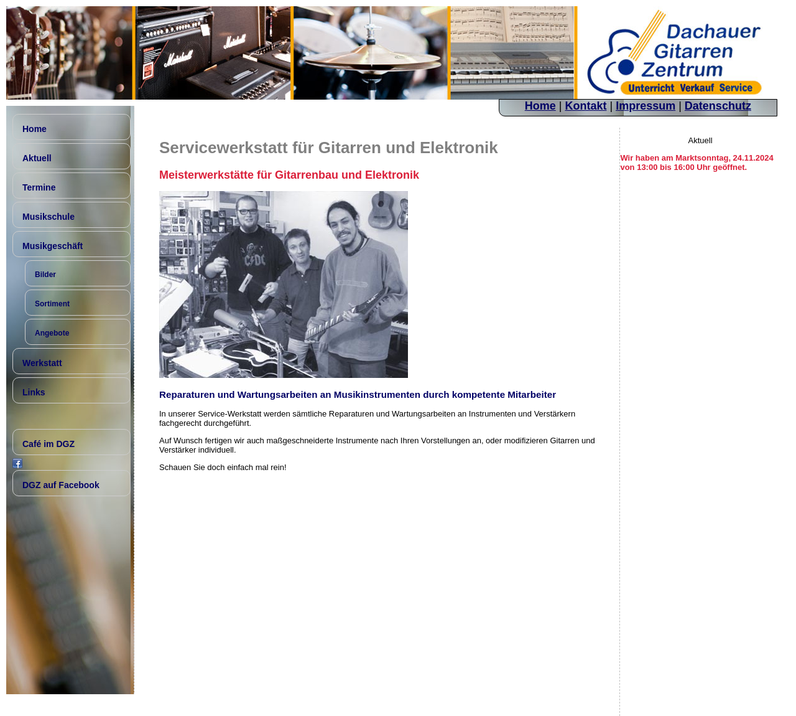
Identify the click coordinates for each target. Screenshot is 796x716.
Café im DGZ (48, 444)
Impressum (645, 106)
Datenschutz (718, 106)
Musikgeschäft (52, 246)
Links (33, 392)
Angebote (52, 333)
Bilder (45, 274)
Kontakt (585, 106)
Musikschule (48, 217)
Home (540, 106)
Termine (38, 187)
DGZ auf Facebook (61, 485)
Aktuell (37, 158)
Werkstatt (42, 363)
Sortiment (52, 303)
